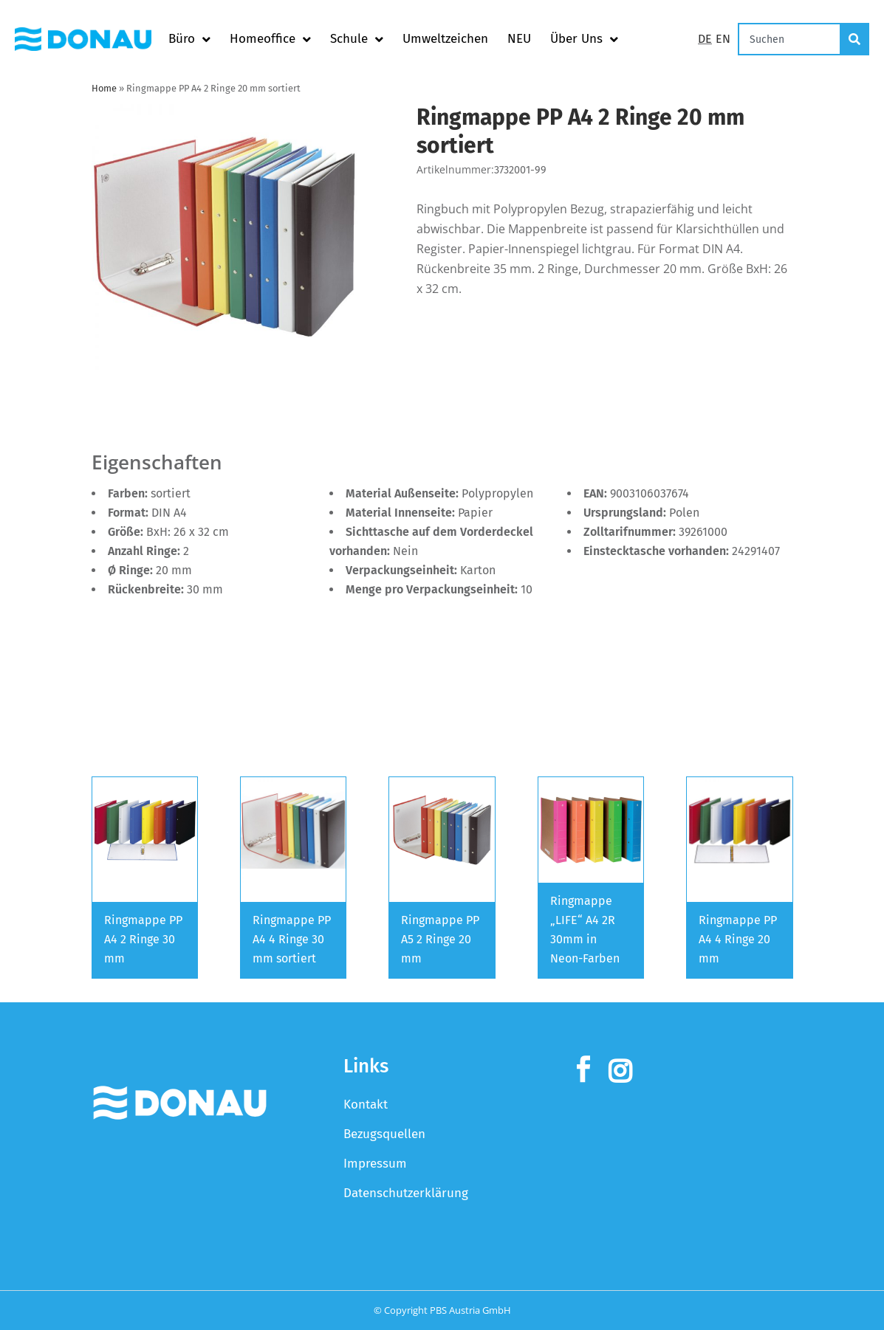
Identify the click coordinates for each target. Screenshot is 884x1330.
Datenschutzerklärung (405, 1193)
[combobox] (789, 39)
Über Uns (584, 39)
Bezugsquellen (384, 1134)
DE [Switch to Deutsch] (705, 39)
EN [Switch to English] (723, 39)
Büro (189, 39)
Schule (356, 39)
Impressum (375, 1163)
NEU (519, 38)
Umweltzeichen (445, 38)
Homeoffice (270, 39)
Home (104, 88)
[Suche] (855, 39)
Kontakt (365, 1104)
